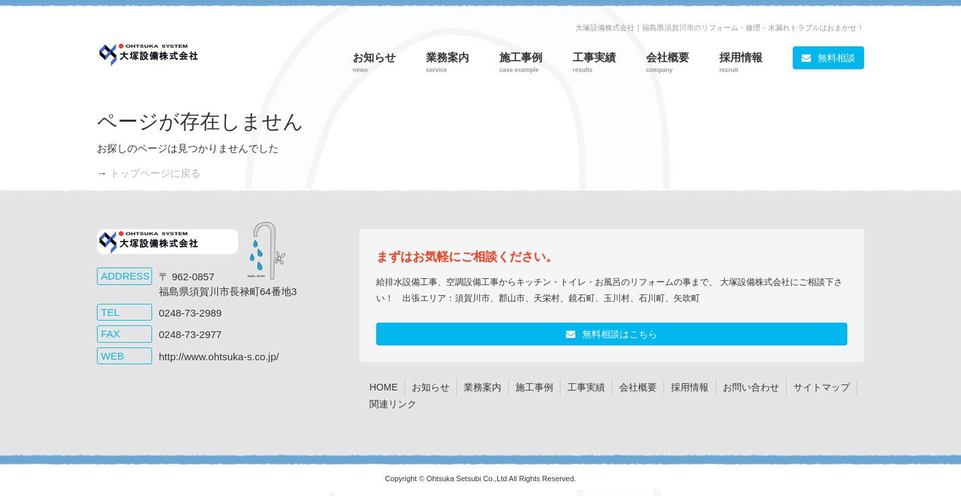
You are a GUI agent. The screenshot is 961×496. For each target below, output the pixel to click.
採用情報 (690, 387)
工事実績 (586, 387)
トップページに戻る (155, 173)
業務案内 (482, 387)
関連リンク (393, 404)
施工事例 (534, 387)
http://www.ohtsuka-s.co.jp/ (219, 356)
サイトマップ (821, 387)
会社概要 (638, 387)
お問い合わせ (751, 387)
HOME (383, 387)
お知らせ (431, 387)
